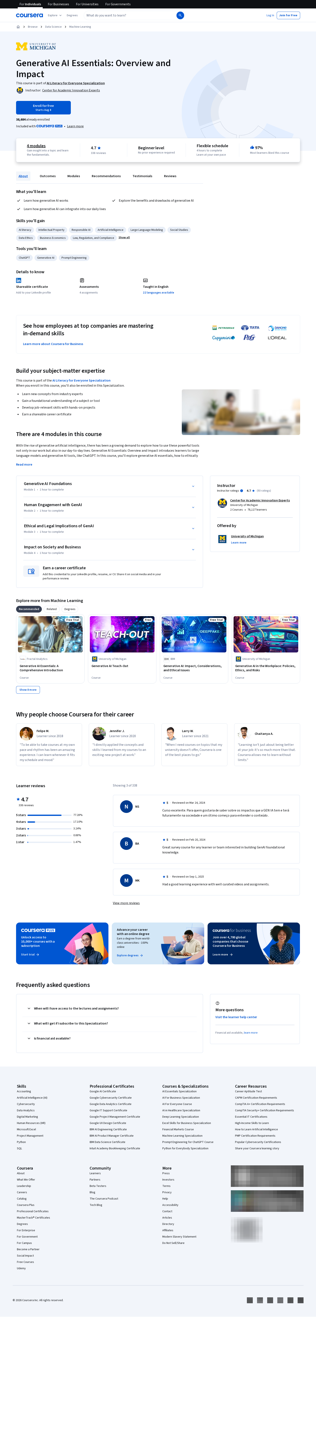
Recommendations (106, 176)
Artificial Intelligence (110, 230)
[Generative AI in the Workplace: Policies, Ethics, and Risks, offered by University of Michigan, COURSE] (266, 668)
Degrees (22, 1224)
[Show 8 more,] (28, 690)
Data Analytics (26, 1110)
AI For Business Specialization (181, 1098)
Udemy (21, 1268)
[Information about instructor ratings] (241, 490)
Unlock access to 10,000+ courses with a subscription (38, 941)
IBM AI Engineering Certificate (108, 1129)
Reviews (170, 176)
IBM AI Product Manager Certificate (112, 1136)
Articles (167, 1218)
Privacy (167, 1192)
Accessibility (170, 1205)
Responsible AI (81, 230)
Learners (95, 1173)
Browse (33, 27)
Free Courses (25, 1262)
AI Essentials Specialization (179, 1091)
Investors (168, 1180)
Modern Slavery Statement (179, 1237)
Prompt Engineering (74, 258)
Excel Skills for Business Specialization (186, 1123)
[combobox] (125, 15)
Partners (95, 1180)
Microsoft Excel (26, 1129)
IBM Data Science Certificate (107, 1142)
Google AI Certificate (103, 1091)
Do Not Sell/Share (173, 1243)
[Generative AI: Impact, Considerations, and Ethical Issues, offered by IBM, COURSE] (194, 668)
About (23, 176)
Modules (73, 176)
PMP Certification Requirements (255, 1136)
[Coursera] (29, 15)
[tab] (29, 609)
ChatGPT (24, 258)
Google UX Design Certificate (108, 1123)
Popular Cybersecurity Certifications (258, 1142)
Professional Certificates (33, 1211)
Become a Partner (28, 1249)
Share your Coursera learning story (257, 1148)
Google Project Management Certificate (115, 1117)
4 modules (36, 146)
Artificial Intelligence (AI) (32, 1098)
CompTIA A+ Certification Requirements (260, 1104)
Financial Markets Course (178, 1129)
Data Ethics (26, 238)
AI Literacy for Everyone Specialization (81, 380)
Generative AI (45, 258)
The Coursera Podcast (104, 1199)
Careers (22, 1192)
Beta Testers (98, 1186)
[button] (72, 15)
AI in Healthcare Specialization (181, 1110)
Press (166, 1173)
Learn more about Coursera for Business (53, 344)
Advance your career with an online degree (133, 931)
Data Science (53, 27)
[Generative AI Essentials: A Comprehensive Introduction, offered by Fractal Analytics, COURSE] (50, 668)
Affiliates (167, 1230)
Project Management (30, 1136)
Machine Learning (80, 27)
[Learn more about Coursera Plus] (75, 126)
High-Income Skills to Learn (252, 1123)
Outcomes (48, 176)
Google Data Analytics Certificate (110, 1104)
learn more (251, 1033)
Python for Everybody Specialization (185, 1148)
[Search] (180, 15)
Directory (168, 1224)
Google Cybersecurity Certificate (111, 1098)
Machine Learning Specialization (182, 1136)
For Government (27, 1237)
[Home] (18, 27)
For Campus (24, 1243)
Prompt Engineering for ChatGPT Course (187, 1142)
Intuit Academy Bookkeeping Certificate (115, 1148)
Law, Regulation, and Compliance (93, 238)
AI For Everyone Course (177, 1104)
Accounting (24, 1091)
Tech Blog (96, 1205)
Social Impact (25, 1256)
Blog (92, 1192)
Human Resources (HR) (31, 1123)
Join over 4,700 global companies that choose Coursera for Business (230, 941)
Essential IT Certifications (251, 1117)
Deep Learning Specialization (180, 1117)
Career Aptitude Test (248, 1091)
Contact (167, 1211)
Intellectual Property (51, 230)
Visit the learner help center (236, 1017)
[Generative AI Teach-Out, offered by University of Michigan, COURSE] (122, 666)
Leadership (24, 1186)
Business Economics (53, 238)
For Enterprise (26, 1230)
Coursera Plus (25, 1205)
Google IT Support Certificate (108, 1110)
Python (21, 1142)
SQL (19, 1148)
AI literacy (25, 230)
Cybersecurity (26, 1104)
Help (165, 1199)
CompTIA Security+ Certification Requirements (264, 1110)
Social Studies (179, 230)
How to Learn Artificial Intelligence (256, 1129)
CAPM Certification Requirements (256, 1098)
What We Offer (26, 1180)
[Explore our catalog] (55, 15)
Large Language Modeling (147, 230)
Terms (166, 1186)
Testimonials (142, 176)
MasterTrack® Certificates (33, 1218)
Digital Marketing (27, 1117)
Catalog (22, 1199)
